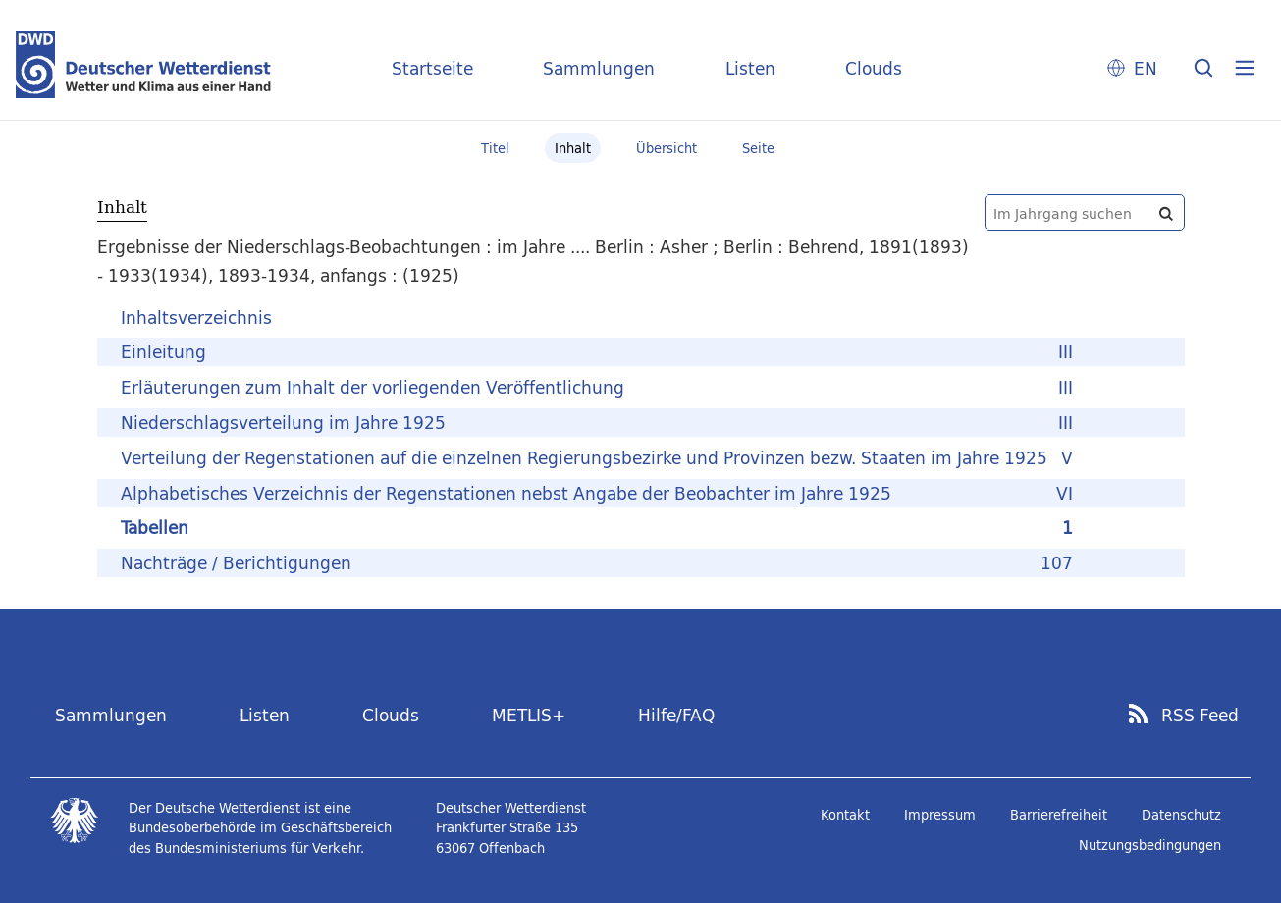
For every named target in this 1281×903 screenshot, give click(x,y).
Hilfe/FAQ (676, 715)
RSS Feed (1200, 715)
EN (1145, 68)
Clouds (873, 68)
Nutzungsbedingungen (1150, 845)
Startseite (432, 68)
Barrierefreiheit (1058, 814)
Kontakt (845, 814)
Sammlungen (599, 68)
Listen (750, 68)
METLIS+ (528, 715)
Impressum (940, 814)
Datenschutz (1181, 814)
